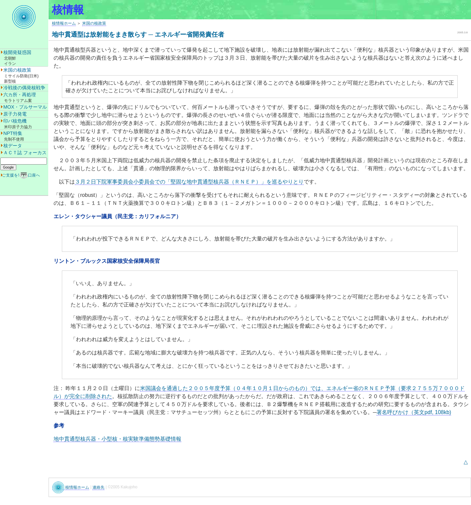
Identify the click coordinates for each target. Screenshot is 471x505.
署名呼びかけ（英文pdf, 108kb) (414, 412)
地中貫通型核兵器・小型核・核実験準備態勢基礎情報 (117, 439)
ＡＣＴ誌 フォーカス (25, 152)
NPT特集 (12, 133)
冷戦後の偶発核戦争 (24, 87)
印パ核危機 (15, 121)
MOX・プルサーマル (25, 107)
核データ (12, 145)
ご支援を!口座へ (21, 175)
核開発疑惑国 (17, 52)
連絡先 (98, 487)
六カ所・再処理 (19, 94)
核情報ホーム (64, 23)
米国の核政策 (17, 70)
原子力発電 (15, 114)
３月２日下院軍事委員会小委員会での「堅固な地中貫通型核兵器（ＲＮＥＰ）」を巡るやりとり (189, 182)
